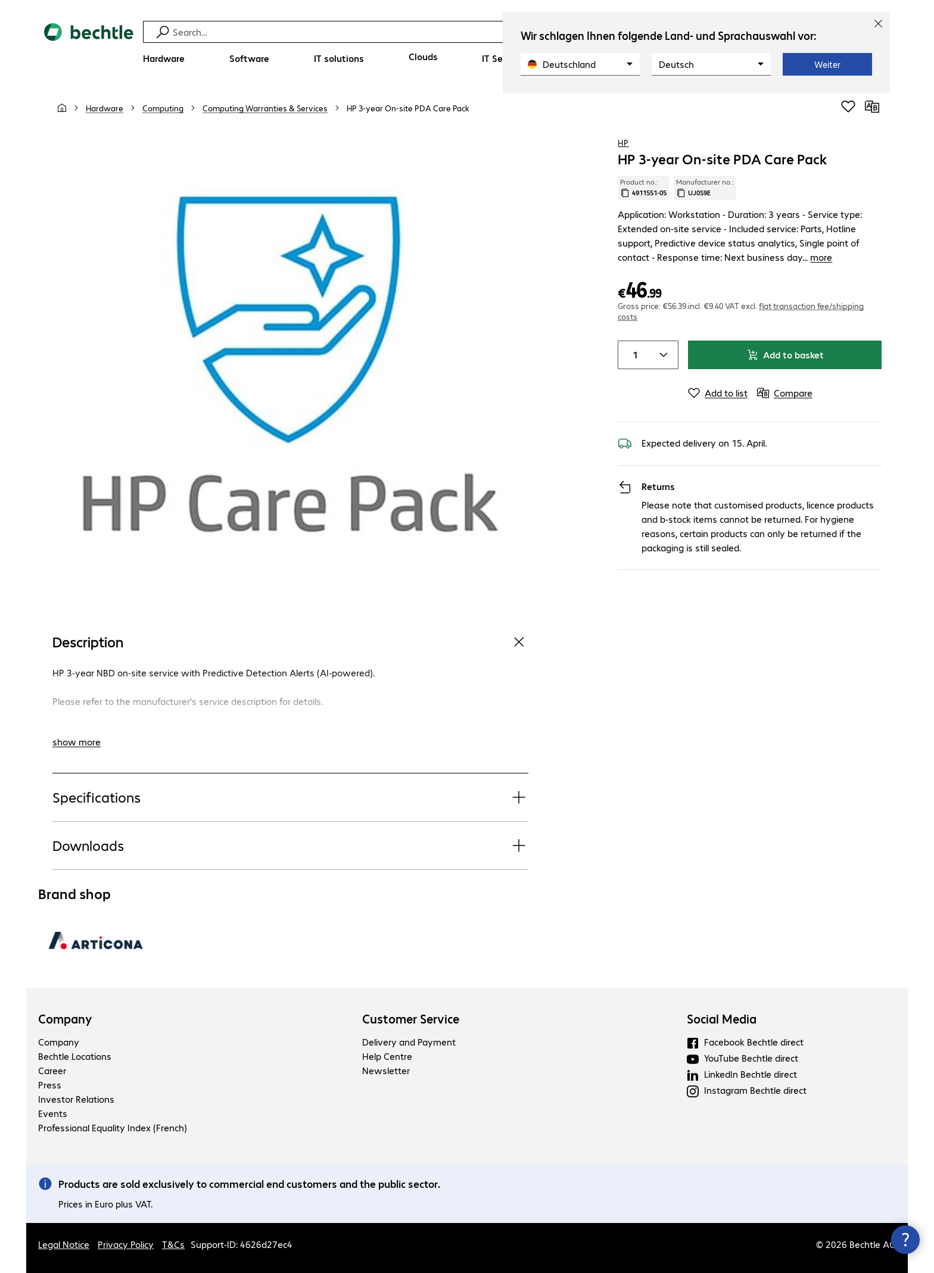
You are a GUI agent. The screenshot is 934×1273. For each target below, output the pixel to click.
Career (52, 1070)
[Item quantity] (632, 326)
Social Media (721, 1019)
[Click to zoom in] (290, 367)
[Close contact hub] (905, 1239)
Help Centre (387, 1056)
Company (65, 1019)
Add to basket (785, 326)
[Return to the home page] (88, 48)
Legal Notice (63, 1244)
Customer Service (410, 1019)
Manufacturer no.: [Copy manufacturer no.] (705, 187)
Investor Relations (76, 1099)
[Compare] (872, 106)
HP (623, 142)
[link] (408, 107)
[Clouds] (423, 56)
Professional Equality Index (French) (112, 1127)
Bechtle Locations (74, 1056)
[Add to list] (718, 364)
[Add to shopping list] (848, 106)
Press (49, 1084)
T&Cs (173, 1244)
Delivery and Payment (409, 1041)
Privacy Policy (126, 1244)
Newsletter (386, 1070)
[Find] (475, 31)
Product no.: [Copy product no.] (643, 187)
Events (52, 1113)
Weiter (827, 64)
